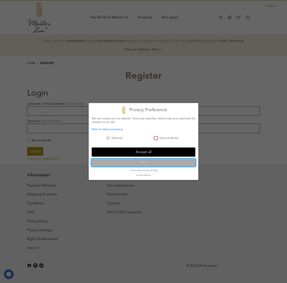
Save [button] (143, 162)
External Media (166, 138)
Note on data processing (107, 129)
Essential (114, 138)
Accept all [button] (143, 152)
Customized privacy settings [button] (144, 170)
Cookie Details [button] (143, 175)
